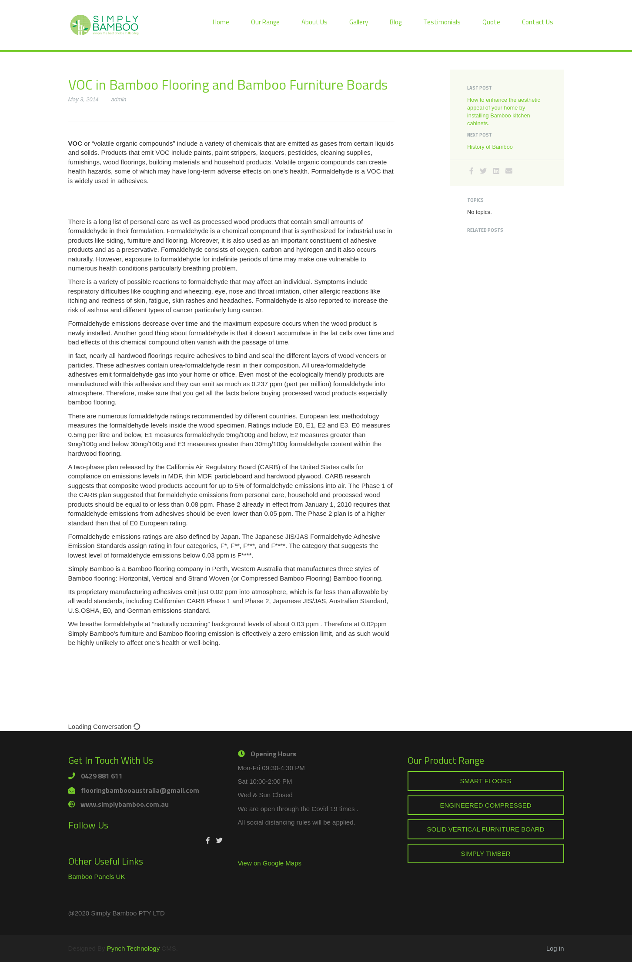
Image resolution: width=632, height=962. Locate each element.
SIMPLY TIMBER (485, 853)
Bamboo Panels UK (96, 876)
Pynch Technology (133, 948)
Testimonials (442, 22)
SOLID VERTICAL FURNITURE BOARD (485, 829)
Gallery (358, 22)
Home (221, 22)
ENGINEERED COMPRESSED (485, 805)
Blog (395, 22)
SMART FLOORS (486, 781)
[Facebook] (471, 171)
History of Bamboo (490, 147)
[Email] (508, 171)
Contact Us (537, 22)
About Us (314, 22)
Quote (491, 22)
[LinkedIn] (496, 171)
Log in (555, 948)
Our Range (265, 22)
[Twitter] (483, 171)
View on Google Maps (269, 863)
